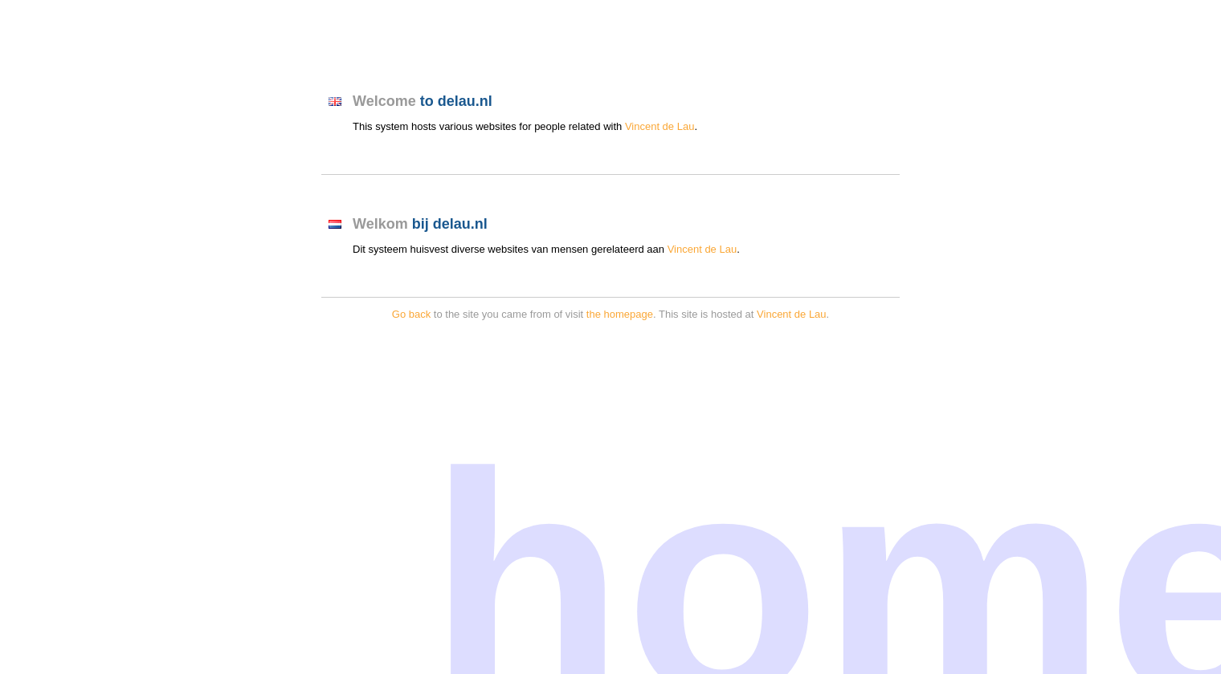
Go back (411, 314)
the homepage (619, 314)
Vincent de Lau (660, 126)
